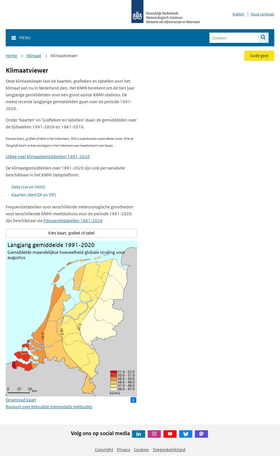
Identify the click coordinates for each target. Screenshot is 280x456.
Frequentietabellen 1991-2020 (73, 220)
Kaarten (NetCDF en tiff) (33, 195)
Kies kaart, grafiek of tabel (71, 233)
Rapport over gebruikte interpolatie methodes (49, 406)
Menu (25, 37)
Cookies (141, 449)
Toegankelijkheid (169, 449)
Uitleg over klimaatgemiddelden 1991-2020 (48, 156)
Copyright (104, 449)
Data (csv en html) (28, 187)
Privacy (123, 449)
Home (11, 55)
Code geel (259, 55)
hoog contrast (262, 14)
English (238, 14)
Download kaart (21, 400)
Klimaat (34, 55)
